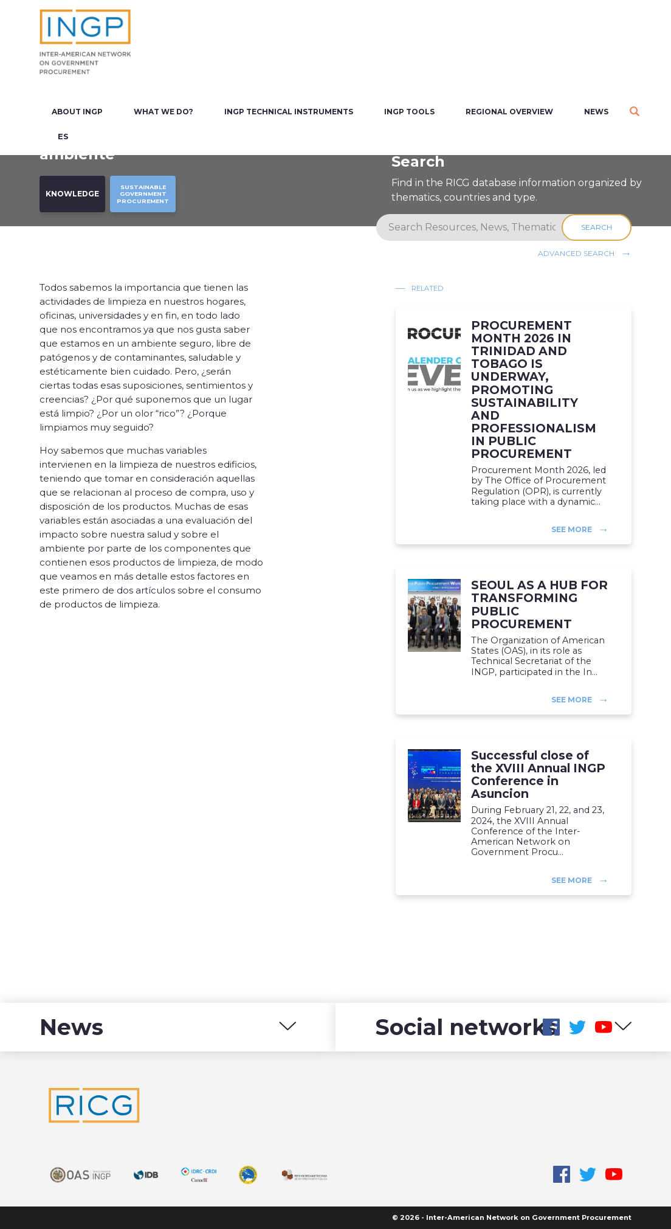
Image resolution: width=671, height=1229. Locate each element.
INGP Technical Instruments (288, 111)
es (63, 136)
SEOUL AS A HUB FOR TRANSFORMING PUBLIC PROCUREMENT (539, 604)
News (596, 111)
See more (571, 529)
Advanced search (576, 253)
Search (596, 227)
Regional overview (509, 111)
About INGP (77, 111)
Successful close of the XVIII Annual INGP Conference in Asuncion (538, 774)
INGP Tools (409, 111)
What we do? (163, 111)
